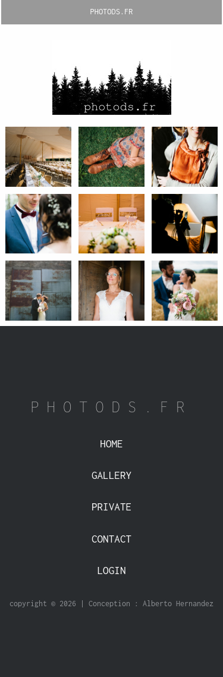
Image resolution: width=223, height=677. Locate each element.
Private (111, 507)
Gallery (111, 475)
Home (111, 444)
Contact (111, 539)
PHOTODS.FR (111, 11)
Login (112, 570)
